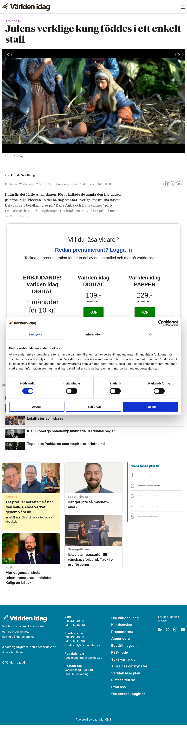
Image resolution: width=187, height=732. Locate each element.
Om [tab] (151, 334)
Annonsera (120, 645)
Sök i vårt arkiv (123, 666)
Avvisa (36, 406)
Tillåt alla (150, 406)
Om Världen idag (125, 625)
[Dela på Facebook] (166, 184)
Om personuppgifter (128, 701)
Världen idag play (125, 680)
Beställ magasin (124, 652)
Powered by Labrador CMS (93, 726)
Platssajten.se (123, 687)
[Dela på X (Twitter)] (172, 184)
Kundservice (121, 632)
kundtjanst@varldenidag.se (82, 652)
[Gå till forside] (26, 7)
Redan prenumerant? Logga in (93, 250)
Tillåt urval (93, 406)
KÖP (93, 312)
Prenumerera (122, 639)
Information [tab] (93, 334)
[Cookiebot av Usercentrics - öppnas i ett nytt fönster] (161, 323)
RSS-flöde (119, 659)
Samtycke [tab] (35, 334)
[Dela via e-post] (179, 184)
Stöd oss (118, 694)
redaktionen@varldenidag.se (83, 664)
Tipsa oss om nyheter (129, 673)
